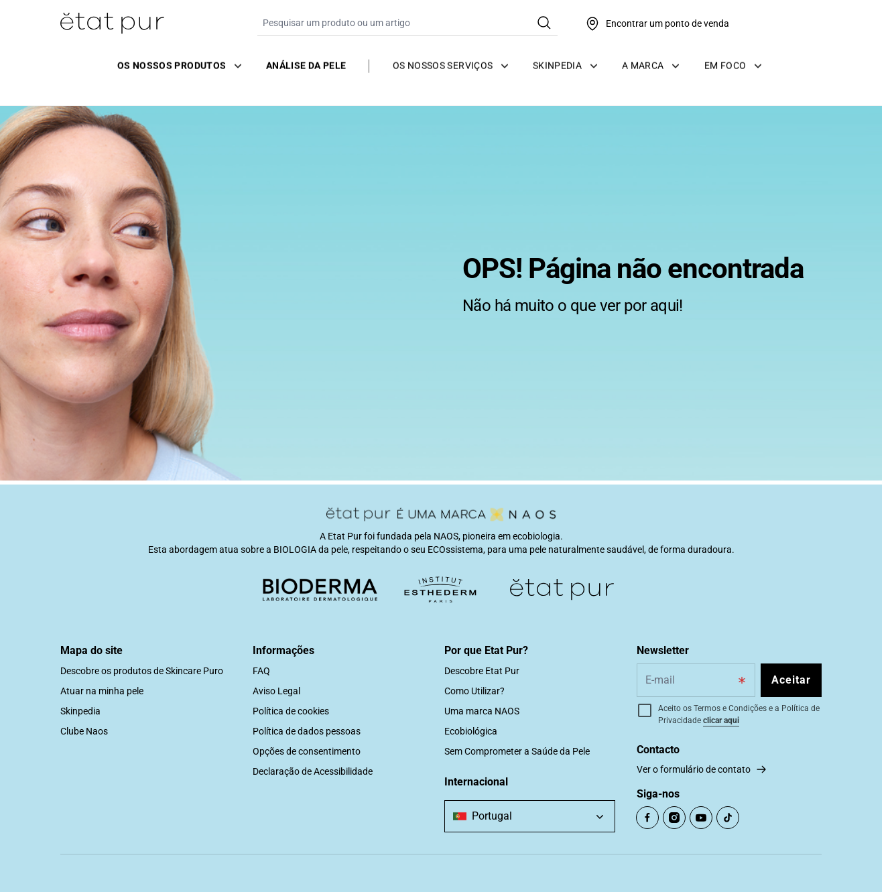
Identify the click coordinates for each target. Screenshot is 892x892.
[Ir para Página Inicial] (112, 23)
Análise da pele (306, 63)
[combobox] (529, 816)
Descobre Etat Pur (481, 670)
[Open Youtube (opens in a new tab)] (701, 817)
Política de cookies (291, 711)
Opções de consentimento (307, 751)
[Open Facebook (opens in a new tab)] (647, 817)
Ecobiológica (470, 731)
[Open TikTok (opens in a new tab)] (728, 817)
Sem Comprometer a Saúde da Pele (517, 751)
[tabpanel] (441, 284)
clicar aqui (721, 720)
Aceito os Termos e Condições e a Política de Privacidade (739, 714)
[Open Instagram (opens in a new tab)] (674, 817)
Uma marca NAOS (481, 711)
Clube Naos (84, 731)
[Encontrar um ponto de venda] (656, 23)
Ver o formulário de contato (694, 769)
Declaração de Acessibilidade (313, 771)
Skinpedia (80, 711)
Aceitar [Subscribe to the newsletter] (791, 680)
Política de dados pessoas (307, 731)
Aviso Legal (276, 691)
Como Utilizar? (474, 691)
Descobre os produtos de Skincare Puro (141, 670)
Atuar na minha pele (101, 691)
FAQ (261, 670)
